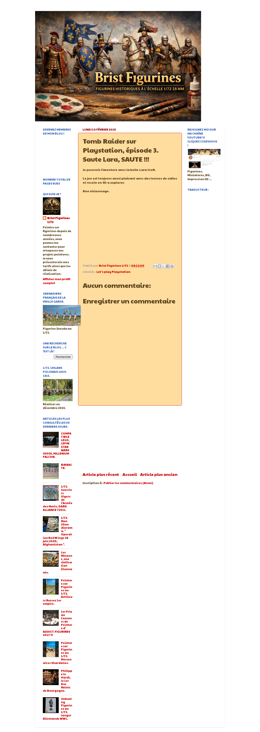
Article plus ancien (158, 474)
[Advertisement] (130, 438)
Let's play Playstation (113, 272)
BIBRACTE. (66, 466)
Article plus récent (101, 474)
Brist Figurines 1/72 (58, 220)
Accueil (129, 474)
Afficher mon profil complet (56, 281)
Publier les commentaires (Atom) (128, 483)
